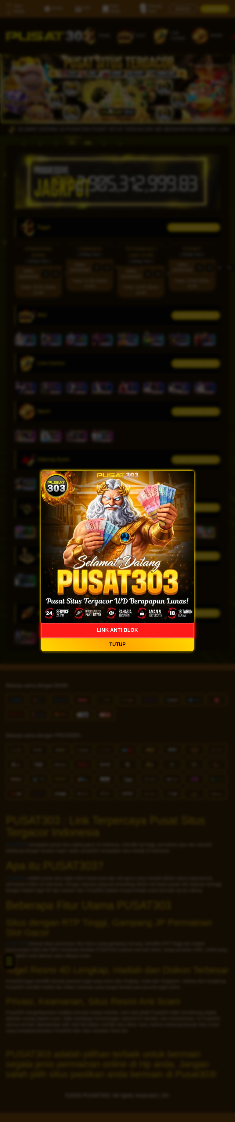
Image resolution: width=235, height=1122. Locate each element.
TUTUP (117, 644)
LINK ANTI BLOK (117, 630)
